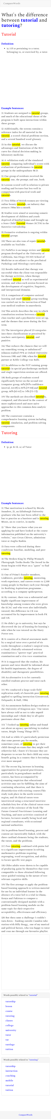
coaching (10, 1076)
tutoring (10, 25)
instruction (11, 1071)
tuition (9, 1049)
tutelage (10, 1044)
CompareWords (11, 3)
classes (9, 1020)
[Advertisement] (25, 80)
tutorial (29, 20)
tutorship (10, 1001)
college (9, 1025)
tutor (8, 1035)
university (10, 1030)
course (8, 1011)
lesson (8, 1006)
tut (7, 1040)
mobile (9, 1080)
